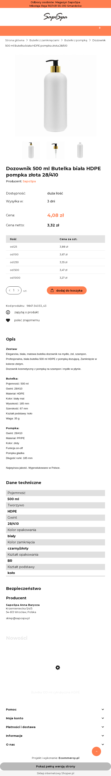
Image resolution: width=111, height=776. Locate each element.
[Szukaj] (41, 30)
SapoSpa (29, 181)
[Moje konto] (69, 30)
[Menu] (14, 30)
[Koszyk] (97, 30)
